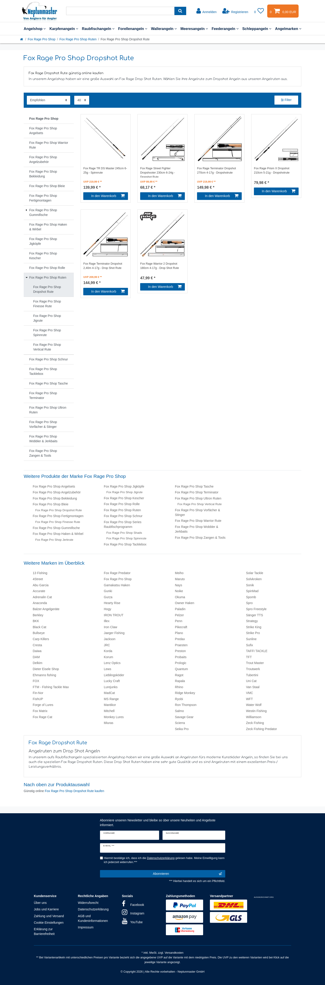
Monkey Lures (114, 717)
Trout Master (255, 663)
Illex (106, 621)
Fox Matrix (40, 711)
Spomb (251, 597)
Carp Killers (41, 639)
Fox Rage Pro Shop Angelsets (54, 486)
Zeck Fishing (255, 723)
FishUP (38, 699)
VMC (249, 693)
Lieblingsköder (114, 675)
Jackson (109, 639)
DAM (36, 657)
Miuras (108, 723)
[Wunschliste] (259, 11)
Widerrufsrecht (88, 903)
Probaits (180, 657)
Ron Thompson (185, 705)
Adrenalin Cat (42, 597)
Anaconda (40, 603)
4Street (38, 579)
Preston (180, 651)
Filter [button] (286, 100)
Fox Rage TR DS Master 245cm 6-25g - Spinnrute (105, 170)
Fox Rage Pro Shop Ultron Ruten (198, 498)
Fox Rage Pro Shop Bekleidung (55, 498)
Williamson (253, 717)
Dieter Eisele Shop (46, 669)
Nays (178, 585)
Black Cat (39, 627)
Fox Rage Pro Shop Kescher (124, 498)
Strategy (252, 621)
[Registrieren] (235, 11)
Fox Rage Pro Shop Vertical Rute (199, 504)
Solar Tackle (254, 573)
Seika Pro (182, 729)
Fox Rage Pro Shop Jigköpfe (124, 486)
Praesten (181, 645)
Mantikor (110, 705)
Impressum (85, 927)
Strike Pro (253, 633)
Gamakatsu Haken (117, 585)
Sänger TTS (254, 615)
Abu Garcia (41, 585)
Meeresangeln (194, 29)
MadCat (109, 693)
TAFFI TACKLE (256, 651)
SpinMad (252, 591)
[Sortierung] (48, 100)
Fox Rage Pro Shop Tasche (194, 486)
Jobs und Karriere (46, 909)
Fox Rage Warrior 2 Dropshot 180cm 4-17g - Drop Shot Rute (159, 266)
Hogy (107, 609)
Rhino (179, 687)
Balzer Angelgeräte (46, 609)
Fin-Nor (38, 693)
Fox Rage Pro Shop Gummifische (56, 528)
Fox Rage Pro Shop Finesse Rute (57, 522)
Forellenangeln (132, 29)
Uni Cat (251, 681)
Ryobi (179, 699)
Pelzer (179, 615)
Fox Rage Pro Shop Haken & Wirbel (58, 534)
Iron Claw (110, 627)
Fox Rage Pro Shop (42, 39)
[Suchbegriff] (120, 11)
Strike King (253, 627)
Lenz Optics (112, 663)
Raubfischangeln (98, 29)
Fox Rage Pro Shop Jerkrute (54, 539)
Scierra (180, 723)
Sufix (249, 645)
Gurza (108, 597)
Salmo (179, 711)
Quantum (181, 669)
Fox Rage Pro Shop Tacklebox (125, 544)
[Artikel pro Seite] (81, 100)
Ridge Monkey (185, 693)
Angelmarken (288, 29)
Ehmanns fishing (44, 675)
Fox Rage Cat (42, 717)
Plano (179, 633)
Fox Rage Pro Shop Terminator (196, 492)
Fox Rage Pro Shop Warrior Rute (198, 520)
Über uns (40, 903)
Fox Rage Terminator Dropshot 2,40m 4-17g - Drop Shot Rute (102, 266)
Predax (180, 639)
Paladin (180, 609)
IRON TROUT (113, 615)
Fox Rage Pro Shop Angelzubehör (57, 492)
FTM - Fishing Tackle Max (51, 687)
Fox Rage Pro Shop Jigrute (124, 492)
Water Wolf (253, 705)
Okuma (180, 597)
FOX (36, 681)
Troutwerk (253, 669)
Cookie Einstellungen (49, 922)
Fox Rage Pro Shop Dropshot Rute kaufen (74, 791)
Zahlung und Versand (49, 916)
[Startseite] (22, 39)
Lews (107, 669)
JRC (107, 645)
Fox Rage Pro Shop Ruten (78, 39)
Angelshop (35, 29)
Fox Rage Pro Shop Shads (124, 532)
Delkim (37, 663)
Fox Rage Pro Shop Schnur (123, 516)
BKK (36, 621)
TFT (249, 657)
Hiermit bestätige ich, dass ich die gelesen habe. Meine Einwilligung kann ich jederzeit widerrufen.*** (164, 860)
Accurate (39, 591)
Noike (179, 591)
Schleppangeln (256, 29)
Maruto (180, 579)
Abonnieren (187, 874)
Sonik (250, 585)
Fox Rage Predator (117, 573)
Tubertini (252, 675)
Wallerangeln (164, 29)
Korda (108, 651)
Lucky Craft (112, 681)
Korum (108, 657)
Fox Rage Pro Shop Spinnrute (126, 538)
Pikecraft (181, 627)
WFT (249, 699)
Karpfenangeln (63, 29)
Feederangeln (225, 29)
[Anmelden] (206, 11)
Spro (249, 603)
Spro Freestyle (256, 609)
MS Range (111, 699)
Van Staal (253, 687)
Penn (178, 621)
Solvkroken (254, 579)
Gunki (108, 591)
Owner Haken (184, 603)
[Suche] (180, 11)
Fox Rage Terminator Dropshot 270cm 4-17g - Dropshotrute (216, 170)
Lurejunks (111, 687)
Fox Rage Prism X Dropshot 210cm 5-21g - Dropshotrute (272, 170)
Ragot (179, 675)
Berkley (38, 615)
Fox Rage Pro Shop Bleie (50, 504)
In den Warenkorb (108, 196)
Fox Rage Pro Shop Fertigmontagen (58, 516)
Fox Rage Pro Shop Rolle (122, 504)
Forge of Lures (43, 705)
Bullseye (39, 633)
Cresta (37, 645)
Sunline (251, 639)
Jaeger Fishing (114, 633)
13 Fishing (40, 573)
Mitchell (109, 711)
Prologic (180, 663)
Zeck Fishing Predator (261, 729)
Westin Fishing (256, 711)
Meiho (179, 573)
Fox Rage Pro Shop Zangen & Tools (200, 537)
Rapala (180, 681)
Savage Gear (184, 717)
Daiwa (37, 651)
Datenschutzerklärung (93, 909)
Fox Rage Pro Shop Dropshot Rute (58, 510)
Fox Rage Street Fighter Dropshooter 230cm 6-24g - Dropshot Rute (157, 172)
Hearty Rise (112, 603)
